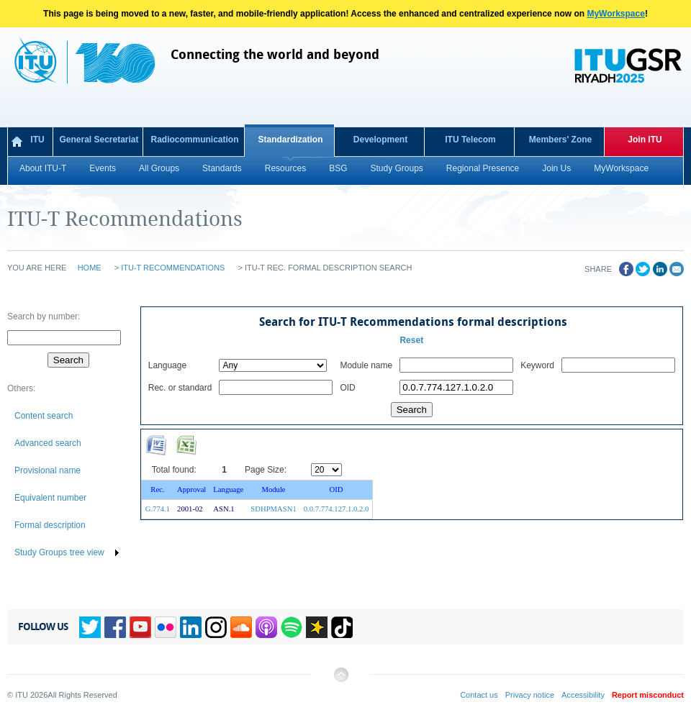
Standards (222, 168)
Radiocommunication (194, 140)
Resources (285, 168)
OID (336, 489)
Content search (43, 416)
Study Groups (396, 168)
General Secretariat (98, 140)
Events (102, 168)
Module (273, 489)
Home (89, 267)
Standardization (290, 140)
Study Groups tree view (59, 552)
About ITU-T (42, 168)
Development (380, 140)
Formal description (50, 525)
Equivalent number (50, 498)
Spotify (291, 627)
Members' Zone (560, 140)
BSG (338, 168)
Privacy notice (529, 695)
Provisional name (47, 470)
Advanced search (47, 443)
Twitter (90, 627)
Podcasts (266, 627)
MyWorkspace (615, 14)
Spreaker (317, 627)
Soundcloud (241, 627)
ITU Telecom (470, 140)
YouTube (140, 627)
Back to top (340, 680)
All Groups (159, 168)
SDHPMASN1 (273, 509)
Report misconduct (648, 695)
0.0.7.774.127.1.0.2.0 (336, 509)
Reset (411, 340)
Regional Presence (482, 168)
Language (228, 489)
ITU (37, 140)
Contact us (479, 695)
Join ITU (644, 140)
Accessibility (583, 695)
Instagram (216, 627)
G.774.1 (157, 509)
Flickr (165, 627)
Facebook (115, 627)
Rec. (157, 489)
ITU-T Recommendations (173, 267)
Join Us (556, 168)
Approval (191, 489)
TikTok (342, 627)
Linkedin (191, 627)
